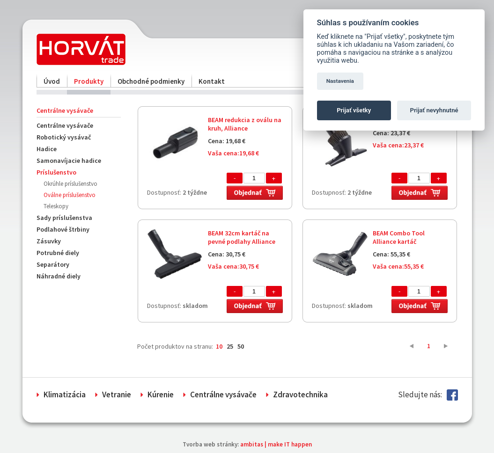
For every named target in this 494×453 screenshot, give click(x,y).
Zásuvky (49, 241)
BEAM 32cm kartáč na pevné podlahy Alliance (241, 237)
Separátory (53, 264)
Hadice (47, 149)
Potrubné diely (58, 252)
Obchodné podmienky (151, 81)
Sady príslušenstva (64, 217)
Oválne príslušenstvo (70, 195)
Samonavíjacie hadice (69, 160)
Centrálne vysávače (65, 125)
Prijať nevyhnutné (434, 110)
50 (240, 346)
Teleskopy (56, 206)
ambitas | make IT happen (276, 444)
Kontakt (212, 81)
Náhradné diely (59, 276)
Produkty (88, 81)
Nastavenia (340, 81)
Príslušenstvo (56, 172)
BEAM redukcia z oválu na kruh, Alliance (244, 124)
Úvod (52, 81)
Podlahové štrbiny (63, 229)
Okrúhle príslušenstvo (70, 184)
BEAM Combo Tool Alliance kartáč (399, 237)
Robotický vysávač (64, 137)
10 (219, 346)
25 (230, 346)
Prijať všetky (354, 110)
